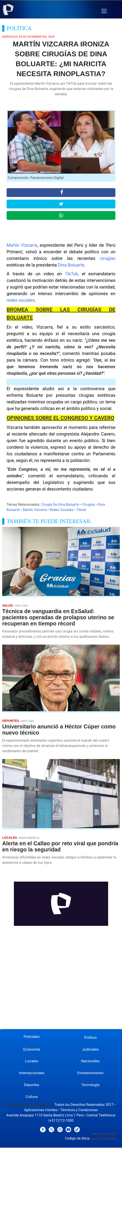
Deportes (31, 1085)
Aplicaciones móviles (40, 1110)
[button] (104, 11)
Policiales (32, 1036)
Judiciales (90, 1049)
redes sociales (21, 300)
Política (90, 1037)
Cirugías (88, 504)
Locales (31, 1061)
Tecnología (90, 1085)
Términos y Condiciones (79, 1110)
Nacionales (90, 1061)
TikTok (71, 273)
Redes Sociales (61, 510)
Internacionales (31, 1073)
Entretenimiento (90, 1073)
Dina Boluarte (71, 265)
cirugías (107, 258)
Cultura (31, 1096)
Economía (31, 1049)
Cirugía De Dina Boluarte (60, 504)
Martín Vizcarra (22, 245)
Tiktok (81, 510)
